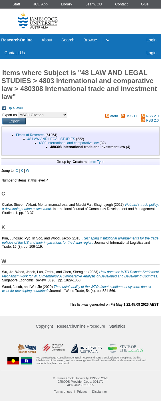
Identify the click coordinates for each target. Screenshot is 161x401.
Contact (121, 4)
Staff (16, 4)
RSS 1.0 (132, 116)
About (47, 40)
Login (151, 40)
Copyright (44, 326)
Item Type (96, 162)
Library (66, 4)
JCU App (40, 4)
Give (144, 4)
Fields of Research (30, 135)
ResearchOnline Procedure (81, 326)
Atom (114, 116)
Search (68, 40)
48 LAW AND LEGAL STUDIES (51, 139)
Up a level (15, 108)
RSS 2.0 (152, 116)
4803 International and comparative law (68, 143)
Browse (90, 40)
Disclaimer (99, 391)
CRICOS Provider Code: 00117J (80, 381)
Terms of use (63, 391)
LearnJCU (93, 4)
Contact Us (15, 53)
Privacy (82, 391)
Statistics (117, 326)
